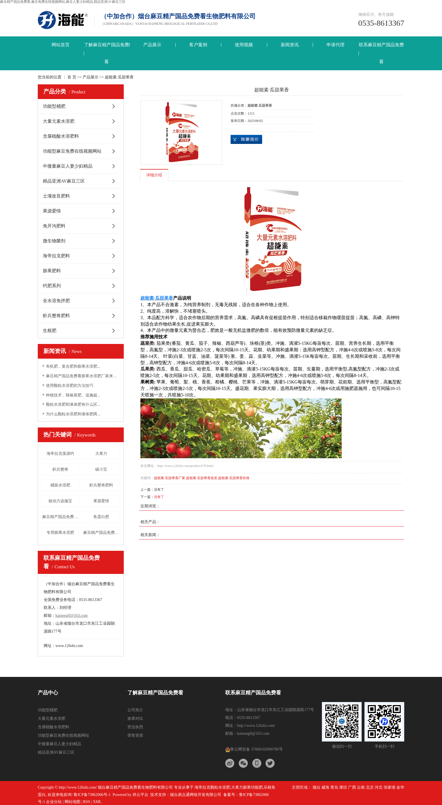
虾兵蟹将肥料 (56, 315)
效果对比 (135, 718)
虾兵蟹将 (60, 469)
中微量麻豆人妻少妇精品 (67, 166)
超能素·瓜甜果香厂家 (169, 478)
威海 (325, 787)
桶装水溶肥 (60, 485)
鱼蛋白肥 (101, 517)
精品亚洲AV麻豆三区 (64, 181)
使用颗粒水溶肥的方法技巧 (69, 385)
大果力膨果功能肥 (247, 787)
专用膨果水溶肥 (60, 532)
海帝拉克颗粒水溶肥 (212, 787)
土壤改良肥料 (56, 196)
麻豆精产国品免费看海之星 (101, 532)
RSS (86, 802)
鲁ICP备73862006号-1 (92, 795)
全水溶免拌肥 (56, 300)
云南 (361, 787)
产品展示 (152, 44)
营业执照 (135, 727)
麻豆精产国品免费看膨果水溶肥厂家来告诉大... (83, 376)
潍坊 (343, 787)
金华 (400, 787)
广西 (352, 787)
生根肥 (49, 330)
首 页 (71, 77)
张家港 (389, 787)
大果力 (101, 453)
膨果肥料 (52, 270)
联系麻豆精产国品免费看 (381, 53)
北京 (370, 787)
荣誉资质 (135, 735)
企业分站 (54, 802)
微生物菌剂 (54, 240)
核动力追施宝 (60, 501)
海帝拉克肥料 (56, 255)
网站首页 (61, 44)
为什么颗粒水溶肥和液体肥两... (73, 414)
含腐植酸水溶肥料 (61, 136)
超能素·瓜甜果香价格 (233, 478)
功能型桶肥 (54, 106)
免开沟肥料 (54, 225)
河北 (379, 787)
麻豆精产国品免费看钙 (60, 517)
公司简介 (135, 710)
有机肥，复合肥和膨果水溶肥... (73, 366)
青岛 (334, 787)
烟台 (317, 787)
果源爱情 (52, 211)
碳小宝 (101, 469)
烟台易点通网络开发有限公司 (195, 795)
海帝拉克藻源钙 (60, 453)
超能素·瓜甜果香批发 (201, 478)
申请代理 (335, 44)
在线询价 (246, 139)
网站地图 (72, 802)
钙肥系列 (52, 285)
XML (97, 802)
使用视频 (244, 44)
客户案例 (198, 44)
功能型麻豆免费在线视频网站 (72, 151)
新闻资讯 (290, 44)
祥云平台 (140, 795)
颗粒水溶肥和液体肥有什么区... (73, 404)
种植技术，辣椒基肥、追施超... (73, 395)
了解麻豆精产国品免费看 (106, 53)
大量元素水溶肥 (58, 121)
